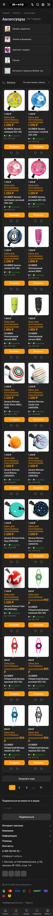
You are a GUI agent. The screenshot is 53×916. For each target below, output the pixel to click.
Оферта (29, 902)
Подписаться (26, 816)
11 (41, 787)
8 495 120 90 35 (10, 851)
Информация (9, 835)
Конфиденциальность (12, 902)
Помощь (7, 840)
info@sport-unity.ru (12, 856)
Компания (7, 830)
